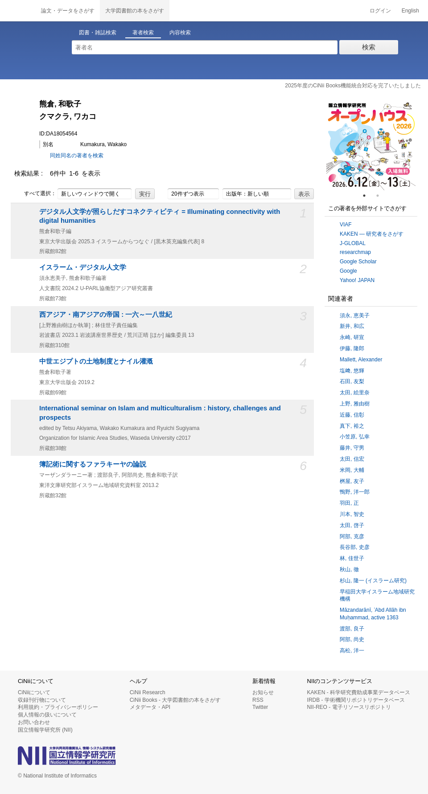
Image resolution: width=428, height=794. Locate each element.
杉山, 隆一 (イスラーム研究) (373, 580)
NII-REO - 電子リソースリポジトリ (349, 707)
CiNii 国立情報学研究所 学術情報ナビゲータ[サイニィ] (18, 10)
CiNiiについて (34, 692)
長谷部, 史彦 (355, 547)
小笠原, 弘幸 (355, 437)
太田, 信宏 (352, 459)
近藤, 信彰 (352, 415)
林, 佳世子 (352, 558)
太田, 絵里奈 (355, 392)
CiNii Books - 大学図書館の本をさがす (175, 700)
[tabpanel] (371, 145)
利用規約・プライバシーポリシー (58, 707)
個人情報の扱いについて (47, 715)
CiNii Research (147, 692)
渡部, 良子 (352, 629)
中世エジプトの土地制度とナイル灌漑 (96, 361)
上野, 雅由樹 (355, 404)
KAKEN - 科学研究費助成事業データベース (358, 692)
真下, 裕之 (352, 426)
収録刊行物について (42, 700)
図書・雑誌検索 (97, 32)
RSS (257, 700)
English (410, 11)
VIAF (346, 224)
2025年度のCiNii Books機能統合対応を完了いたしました (353, 85)
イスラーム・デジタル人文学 (82, 267)
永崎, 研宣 (352, 337)
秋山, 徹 (349, 569)
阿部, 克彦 (352, 536)
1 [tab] (367, 195)
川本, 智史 (352, 514)
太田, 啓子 (352, 525)
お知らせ (263, 692)
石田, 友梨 (352, 381)
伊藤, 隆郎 (352, 348)
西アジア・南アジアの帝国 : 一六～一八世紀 (105, 314)
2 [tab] (381, 195)
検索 (368, 47)
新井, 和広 (352, 326)
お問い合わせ (34, 722)
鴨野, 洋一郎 (355, 492)
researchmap (355, 252)
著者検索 (143, 32)
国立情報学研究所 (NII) (45, 730)
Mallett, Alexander (361, 359)
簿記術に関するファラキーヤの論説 (92, 464)
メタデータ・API (150, 707)
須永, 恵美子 (355, 315)
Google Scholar (358, 261)
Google (348, 271)
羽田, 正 (349, 503)
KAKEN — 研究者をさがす (371, 234)
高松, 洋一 (352, 650)
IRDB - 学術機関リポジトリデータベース (356, 700)
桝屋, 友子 (352, 481)
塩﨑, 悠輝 (352, 371)
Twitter (260, 707)
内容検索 (180, 32)
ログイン (380, 11)
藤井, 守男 (352, 448)
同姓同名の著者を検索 (76, 155)
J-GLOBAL (353, 243)
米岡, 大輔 (352, 470)
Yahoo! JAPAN (357, 280)
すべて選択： (35, 194)
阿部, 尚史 (352, 639)
